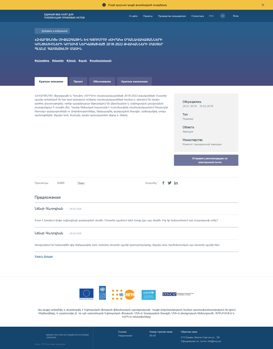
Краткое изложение (134, 81)
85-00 (153, 335)
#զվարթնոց (42, 60)
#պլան (83, 60)
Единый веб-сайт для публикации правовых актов (64, 16)
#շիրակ (71, 60)
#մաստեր (58, 60)
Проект (78, 81)
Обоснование (102, 81)
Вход (235, 15)
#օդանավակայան (100, 60)
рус (211, 15)
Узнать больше (44, 256)
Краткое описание (51, 81)
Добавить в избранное (54, 31)
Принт (81, 183)
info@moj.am (214, 341)
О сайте (133, 15)
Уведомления (125, 335)
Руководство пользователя (172, 15)
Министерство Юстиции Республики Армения (67, 336)
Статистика (198, 15)
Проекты (148, 15)
